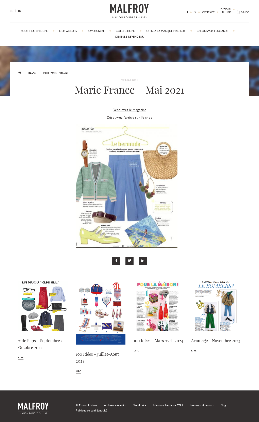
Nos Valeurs (68, 31)
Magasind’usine (226, 11)
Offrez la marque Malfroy (166, 31)
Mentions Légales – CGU (168, 405)
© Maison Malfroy (86, 405)
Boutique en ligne (34, 31)
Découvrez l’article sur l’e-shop (129, 118)
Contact (208, 13)
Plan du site (139, 405)
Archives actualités (115, 405)
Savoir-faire (96, 31)
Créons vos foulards (212, 31)
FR (19, 11)
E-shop (245, 13)
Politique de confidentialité (91, 410)
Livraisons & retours (202, 405)
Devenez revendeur (129, 37)
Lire (20, 358)
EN (11, 11)
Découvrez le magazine (129, 110)
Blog (32, 73)
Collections (125, 31)
